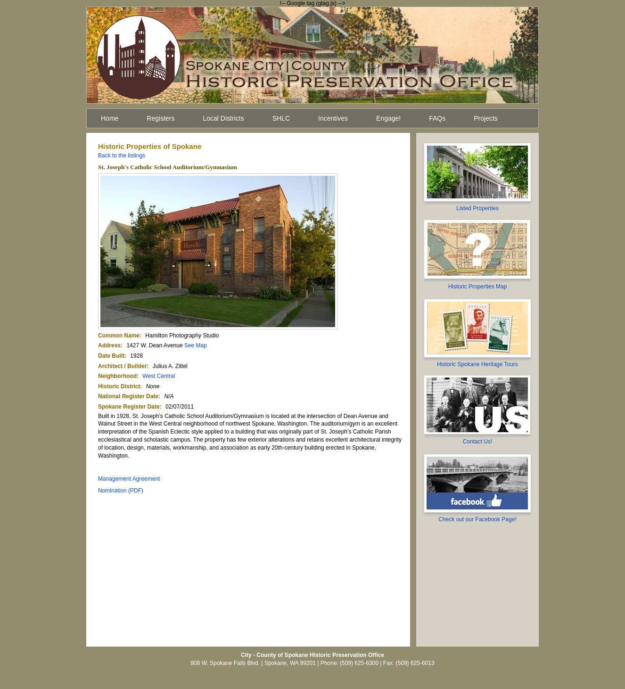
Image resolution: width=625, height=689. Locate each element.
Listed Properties (477, 208)
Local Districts (223, 118)
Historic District (119, 386)
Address (109, 345)
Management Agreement (129, 479)
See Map (195, 345)
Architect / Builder (122, 366)
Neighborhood (117, 376)
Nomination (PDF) (120, 490)
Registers (160, 118)
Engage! (388, 118)
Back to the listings (121, 155)
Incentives (333, 118)
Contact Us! (478, 441)
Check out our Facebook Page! (477, 519)
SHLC (281, 118)
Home (109, 118)
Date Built (111, 356)
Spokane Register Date (129, 406)
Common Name (119, 335)
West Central (158, 376)
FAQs (437, 118)
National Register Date (128, 396)
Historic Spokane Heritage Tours (477, 364)
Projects (486, 118)
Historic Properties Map (477, 286)
